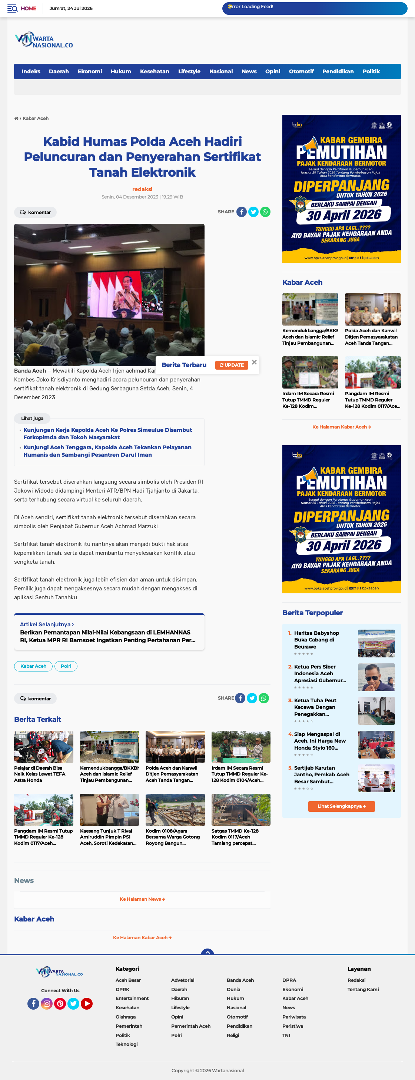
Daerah (59, 71)
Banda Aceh (240, 980)
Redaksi (356, 980)
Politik (371, 71)
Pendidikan (338, 71)
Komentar (35, 212)
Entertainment (132, 998)
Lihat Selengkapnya (342, 806)
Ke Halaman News (142, 899)
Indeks (30, 71)
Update (232, 365)
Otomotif (301, 71)
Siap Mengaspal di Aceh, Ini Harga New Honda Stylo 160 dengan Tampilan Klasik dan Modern (320, 741)
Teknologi (126, 1044)
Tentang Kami (363, 989)
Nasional (221, 71)
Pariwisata (294, 1017)
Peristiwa (292, 1026)
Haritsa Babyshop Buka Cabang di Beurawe (316, 639)
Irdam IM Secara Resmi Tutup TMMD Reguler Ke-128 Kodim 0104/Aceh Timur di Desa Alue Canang (310, 400)
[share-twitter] (253, 212)
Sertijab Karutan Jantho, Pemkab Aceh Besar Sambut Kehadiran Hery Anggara (321, 775)
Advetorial (182, 980)
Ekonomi (90, 71)
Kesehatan (154, 71)
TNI (286, 1035)
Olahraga (126, 1017)
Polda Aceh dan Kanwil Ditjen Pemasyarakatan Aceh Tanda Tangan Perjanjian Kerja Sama (371, 337)
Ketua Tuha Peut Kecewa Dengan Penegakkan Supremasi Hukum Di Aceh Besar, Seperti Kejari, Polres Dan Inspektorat (321, 707)
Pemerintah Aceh (190, 1026)
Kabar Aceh (33, 666)
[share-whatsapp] (265, 212)
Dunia (233, 989)
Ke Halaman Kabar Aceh (142, 937)
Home (28, 8)
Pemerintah (129, 1026)
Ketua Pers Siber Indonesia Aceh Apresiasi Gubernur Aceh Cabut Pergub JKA (318, 674)
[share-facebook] (241, 212)
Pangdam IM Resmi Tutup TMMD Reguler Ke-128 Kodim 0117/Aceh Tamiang (372, 400)
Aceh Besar (128, 980)
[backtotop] (207, 955)
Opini (272, 71)
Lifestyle (189, 71)
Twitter (76, 1007)
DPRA (289, 980)
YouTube (92, 1007)
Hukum (121, 71)
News (249, 71)
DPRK (122, 989)
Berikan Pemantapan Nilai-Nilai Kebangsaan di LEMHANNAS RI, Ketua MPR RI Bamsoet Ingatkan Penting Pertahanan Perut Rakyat (108, 636)
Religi (233, 1035)
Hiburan (180, 998)
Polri (66, 666)
